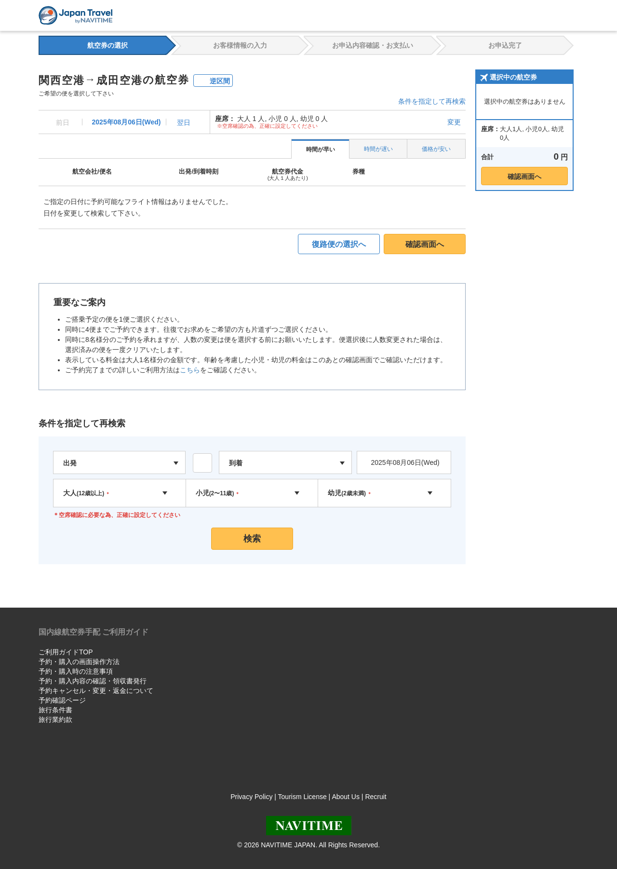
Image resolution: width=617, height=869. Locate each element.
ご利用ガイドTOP (66, 652)
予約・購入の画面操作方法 (79, 661)
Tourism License (302, 797)
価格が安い (436, 149)
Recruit (375, 797)
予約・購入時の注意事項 (76, 671)
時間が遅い (378, 149)
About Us (346, 797)
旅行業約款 (55, 719)
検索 (252, 538)
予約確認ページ (62, 700)
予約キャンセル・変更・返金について (96, 690)
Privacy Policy (251, 797)
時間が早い (320, 149)
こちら (190, 370)
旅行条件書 (55, 710)
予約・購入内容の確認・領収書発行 (93, 681)
